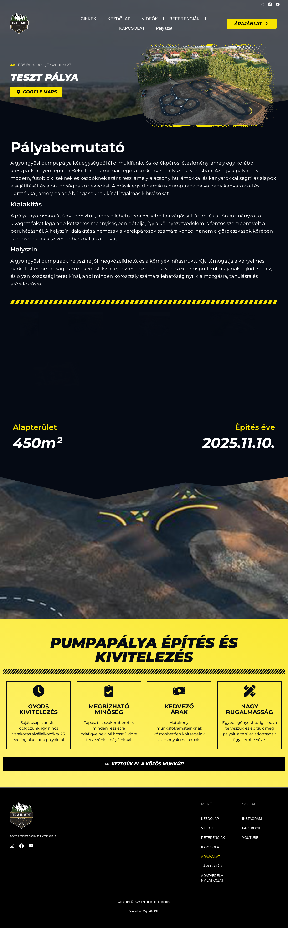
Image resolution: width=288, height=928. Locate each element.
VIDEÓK (150, 18)
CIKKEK (88, 18)
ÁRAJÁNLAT (210, 857)
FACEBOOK (251, 828)
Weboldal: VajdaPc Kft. (144, 911)
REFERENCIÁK (184, 18)
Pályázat (164, 28)
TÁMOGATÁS (211, 866)
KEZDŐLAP (119, 18)
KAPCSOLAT (132, 28)
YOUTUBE (250, 838)
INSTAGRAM (252, 818)
